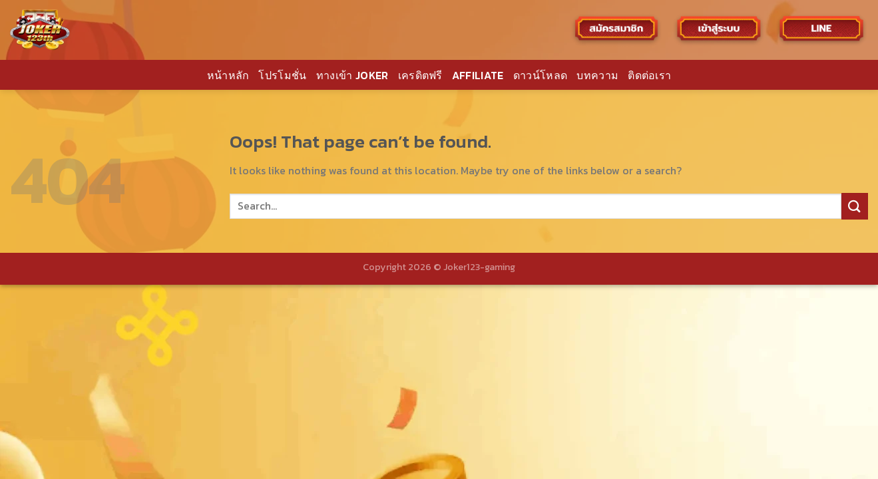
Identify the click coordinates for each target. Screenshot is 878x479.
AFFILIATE (478, 75)
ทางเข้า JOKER (352, 75)
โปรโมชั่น (282, 75)
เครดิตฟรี (420, 75)
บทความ (597, 75)
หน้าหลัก (228, 75)
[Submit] (854, 206)
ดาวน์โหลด (540, 75)
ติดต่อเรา (649, 75)
